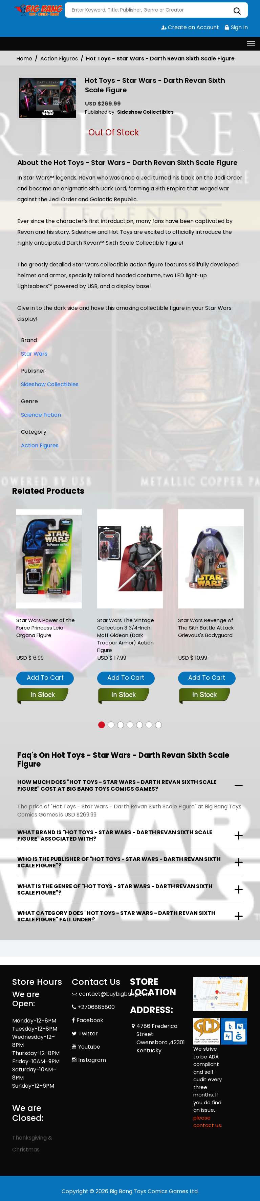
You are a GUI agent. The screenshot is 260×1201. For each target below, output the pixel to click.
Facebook (90, 1020)
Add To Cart (45, 677)
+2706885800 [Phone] (96, 1007)
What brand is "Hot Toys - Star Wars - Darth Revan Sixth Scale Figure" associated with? (114, 835)
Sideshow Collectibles (50, 384)
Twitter (88, 1033)
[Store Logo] (37, 10)
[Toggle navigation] (251, 43)
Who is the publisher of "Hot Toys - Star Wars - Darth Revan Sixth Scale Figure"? (119, 862)
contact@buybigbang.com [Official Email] (115, 994)
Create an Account (190, 27)
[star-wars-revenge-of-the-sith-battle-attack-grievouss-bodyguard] (211, 559)
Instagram (92, 1060)
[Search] (156, 10)
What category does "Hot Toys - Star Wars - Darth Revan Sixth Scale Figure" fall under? (116, 916)
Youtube (89, 1047)
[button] (101, 724)
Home (24, 58)
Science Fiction (41, 415)
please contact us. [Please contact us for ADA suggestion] (207, 1121)
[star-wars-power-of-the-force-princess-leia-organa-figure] (49, 559)
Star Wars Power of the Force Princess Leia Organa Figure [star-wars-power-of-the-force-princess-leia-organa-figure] (45, 628)
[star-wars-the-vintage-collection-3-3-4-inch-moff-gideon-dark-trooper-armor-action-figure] (130, 559)
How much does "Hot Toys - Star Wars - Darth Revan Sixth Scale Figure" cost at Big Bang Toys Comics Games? (117, 785)
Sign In (236, 27)
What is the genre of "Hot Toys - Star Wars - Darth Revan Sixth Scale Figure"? (115, 889)
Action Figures (59, 58)
